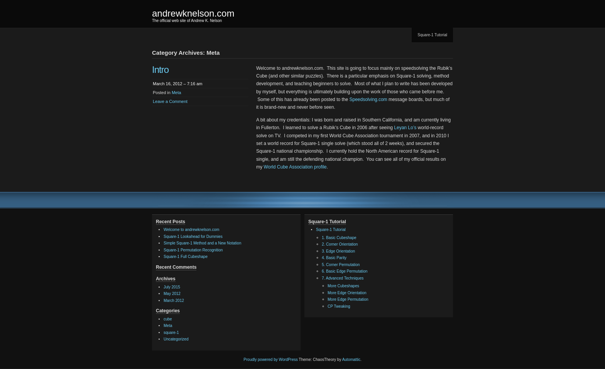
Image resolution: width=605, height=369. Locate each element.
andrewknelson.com (193, 13)
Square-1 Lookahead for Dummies (193, 236)
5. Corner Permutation (341, 265)
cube (168, 319)
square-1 (171, 332)
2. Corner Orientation (340, 244)
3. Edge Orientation (338, 251)
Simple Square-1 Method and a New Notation (202, 243)
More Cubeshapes (343, 286)
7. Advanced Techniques (342, 278)
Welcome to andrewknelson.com (191, 229)
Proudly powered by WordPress (270, 359)
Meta (176, 92)
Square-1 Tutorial (432, 35)
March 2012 (174, 300)
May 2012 (172, 293)
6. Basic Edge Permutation (344, 271)
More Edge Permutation (348, 299)
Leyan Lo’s (405, 127)
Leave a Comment (170, 101)
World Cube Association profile (295, 167)
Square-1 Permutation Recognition (193, 250)
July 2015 (172, 287)
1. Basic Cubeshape (339, 238)
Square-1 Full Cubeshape (186, 256)
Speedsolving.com (368, 99)
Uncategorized (176, 339)
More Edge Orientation (347, 293)
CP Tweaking (339, 306)
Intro (160, 69)
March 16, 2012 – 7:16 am (177, 83)
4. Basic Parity (334, 258)
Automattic (351, 359)
